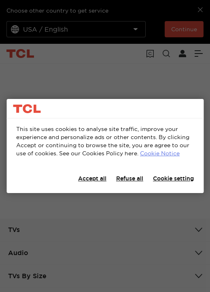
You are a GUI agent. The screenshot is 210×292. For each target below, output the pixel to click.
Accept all (92, 178)
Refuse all (129, 178)
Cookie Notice (160, 153)
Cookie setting (173, 178)
